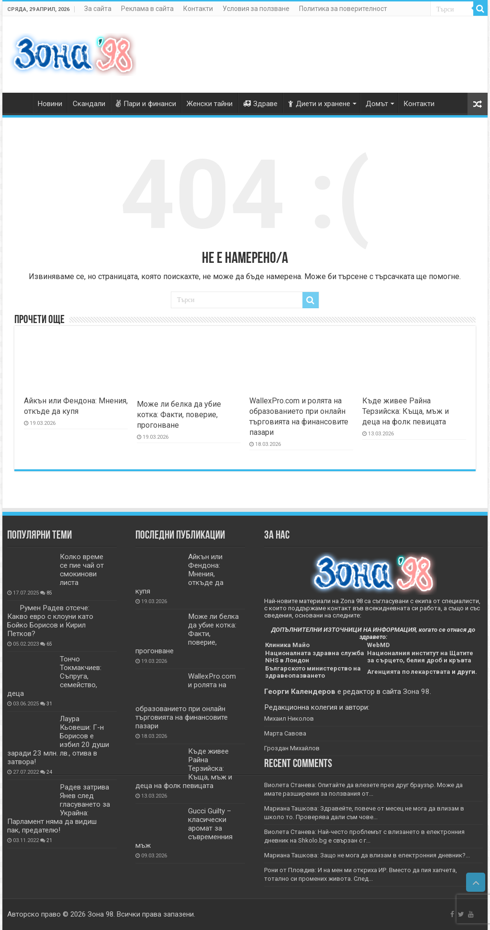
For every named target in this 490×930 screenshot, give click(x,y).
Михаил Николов (289, 718)
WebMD (378, 645)
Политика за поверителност (343, 8)
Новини (50, 103)
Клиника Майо (287, 645)
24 (49, 772)
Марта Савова (285, 733)
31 (49, 704)
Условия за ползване (256, 8)
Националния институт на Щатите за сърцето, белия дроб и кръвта (420, 656)
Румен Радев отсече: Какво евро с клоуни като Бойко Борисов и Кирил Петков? (50, 621)
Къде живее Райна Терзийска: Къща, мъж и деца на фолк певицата (405, 411)
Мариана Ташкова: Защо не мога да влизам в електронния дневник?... (367, 855)
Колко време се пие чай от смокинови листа (82, 569)
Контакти (198, 8)
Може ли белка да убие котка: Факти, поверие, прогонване (179, 415)
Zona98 (19, 103)
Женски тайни (210, 103)
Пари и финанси (146, 103)
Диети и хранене (319, 103)
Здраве (260, 103)
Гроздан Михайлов (292, 748)
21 (49, 840)
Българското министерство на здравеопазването (313, 672)
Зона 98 (416, 691)
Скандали (89, 103)
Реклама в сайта (147, 8)
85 (49, 593)
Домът (377, 103)
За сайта (97, 8)
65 (49, 644)
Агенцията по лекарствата (408, 671)
